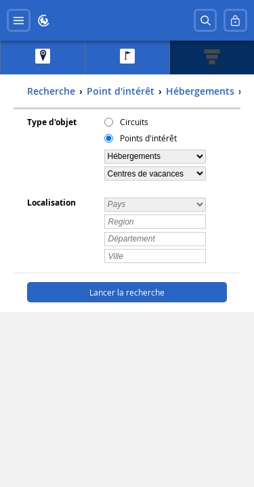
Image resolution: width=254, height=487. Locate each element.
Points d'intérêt (148, 138)
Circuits (134, 121)
